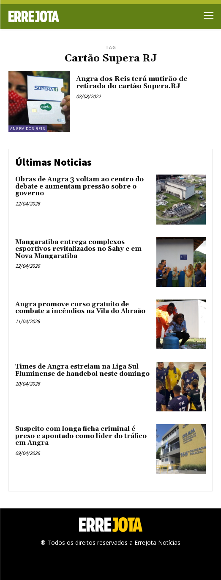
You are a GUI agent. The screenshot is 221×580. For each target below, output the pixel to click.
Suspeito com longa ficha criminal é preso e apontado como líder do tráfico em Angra (81, 436)
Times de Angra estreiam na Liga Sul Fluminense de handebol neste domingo (82, 370)
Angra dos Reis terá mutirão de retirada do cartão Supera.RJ (132, 83)
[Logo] (59, 16)
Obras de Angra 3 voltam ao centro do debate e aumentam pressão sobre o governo (79, 186)
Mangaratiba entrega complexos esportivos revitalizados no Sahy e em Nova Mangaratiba (78, 249)
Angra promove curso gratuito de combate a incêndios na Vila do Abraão (80, 308)
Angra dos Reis (27, 128)
